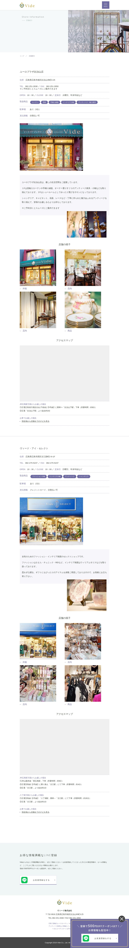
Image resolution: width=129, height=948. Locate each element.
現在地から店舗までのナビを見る (35, 421)
